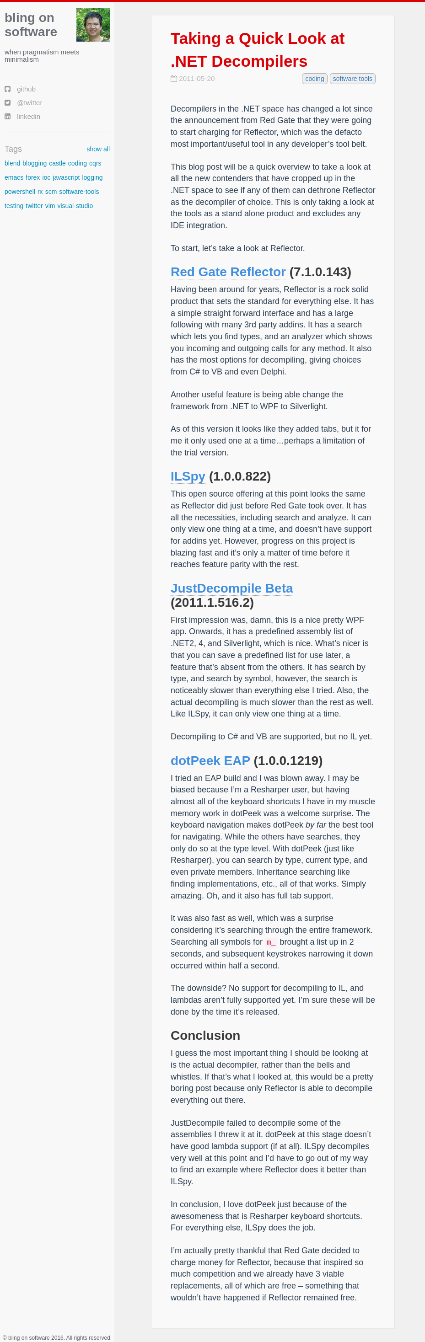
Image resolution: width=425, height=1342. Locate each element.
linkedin (22, 116)
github (20, 89)
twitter (34, 205)
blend (12, 163)
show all (98, 149)
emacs (14, 177)
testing (14, 205)
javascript (66, 177)
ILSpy (188, 476)
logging (92, 177)
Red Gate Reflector (228, 272)
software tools (352, 78)
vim (50, 205)
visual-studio (75, 205)
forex (33, 177)
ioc (46, 177)
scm (51, 191)
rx (40, 191)
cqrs (95, 163)
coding (77, 163)
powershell (20, 191)
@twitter (23, 103)
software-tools (79, 191)
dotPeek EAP (210, 761)
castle (57, 163)
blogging (34, 163)
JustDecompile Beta (232, 588)
